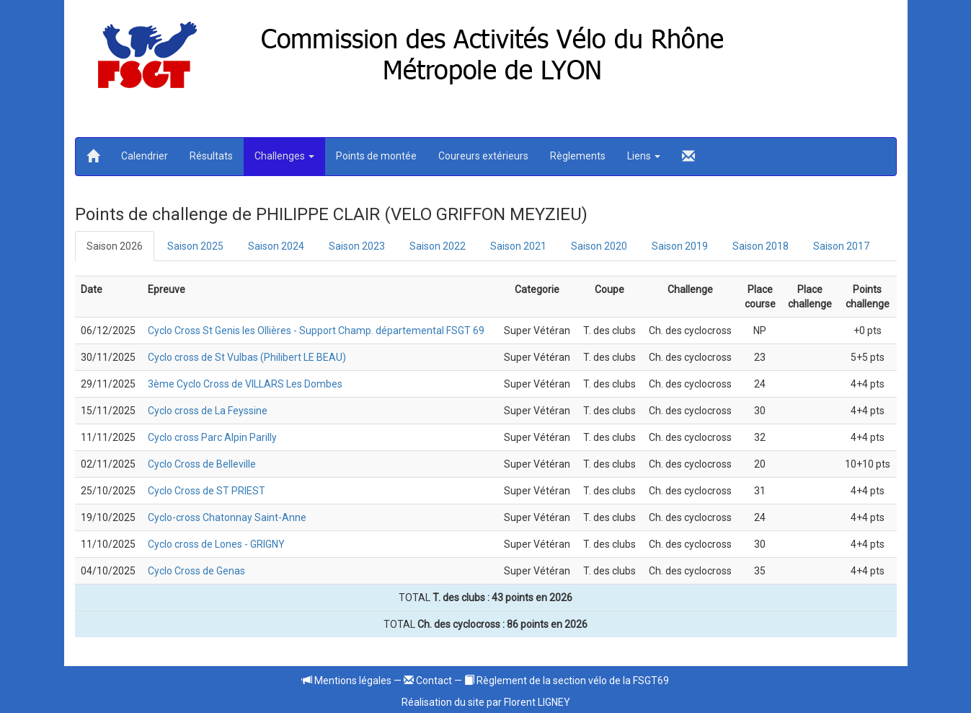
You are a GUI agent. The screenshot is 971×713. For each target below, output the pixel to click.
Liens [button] (643, 156)
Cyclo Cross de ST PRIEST (206, 491)
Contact (428, 680)
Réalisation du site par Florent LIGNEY (486, 702)
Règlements (578, 156)
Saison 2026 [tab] (115, 246)
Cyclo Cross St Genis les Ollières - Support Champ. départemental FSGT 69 (316, 330)
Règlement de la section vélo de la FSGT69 (566, 680)
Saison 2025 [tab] (195, 246)
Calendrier (144, 156)
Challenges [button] (284, 156)
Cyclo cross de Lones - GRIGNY (216, 544)
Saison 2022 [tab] (437, 246)
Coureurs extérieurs (483, 156)
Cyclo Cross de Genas (196, 571)
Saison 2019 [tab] (680, 246)
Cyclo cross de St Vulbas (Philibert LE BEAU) (247, 357)
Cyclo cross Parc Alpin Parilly (212, 437)
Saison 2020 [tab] (599, 246)
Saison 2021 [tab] (518, 246)
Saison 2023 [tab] (357, 246)
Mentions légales (346, 680)
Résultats (211, 156)
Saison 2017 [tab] (841, 246)
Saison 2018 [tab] (760, 246)
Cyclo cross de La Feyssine (207, 410)
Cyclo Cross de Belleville (202, 464)
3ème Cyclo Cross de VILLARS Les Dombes (245, 384)
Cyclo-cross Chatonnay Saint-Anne (227, 517)
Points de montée (376, 156)
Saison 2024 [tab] (276, 246)
